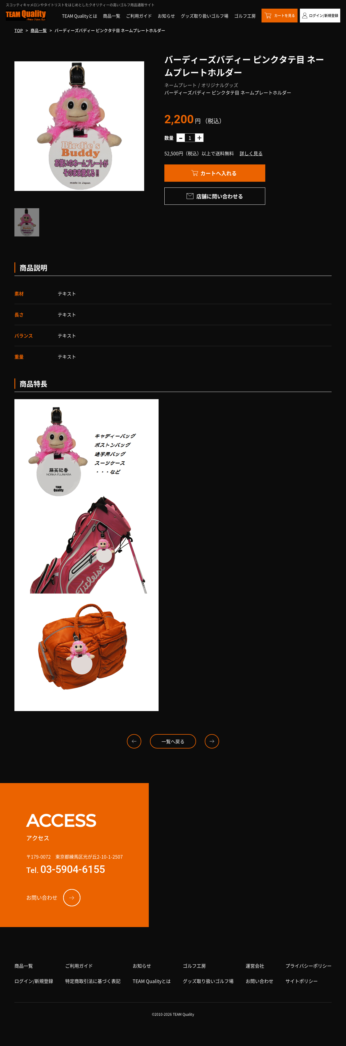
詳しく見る (251, 153)
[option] (79, 126)
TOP (18, 30)
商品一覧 (39, 30)
